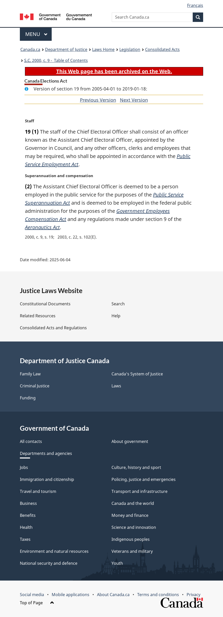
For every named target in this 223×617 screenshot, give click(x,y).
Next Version (134, 100)
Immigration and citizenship (47, 479)
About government (130, 441)
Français (195, 5)
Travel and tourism (38, 491)
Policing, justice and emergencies (144, 479)
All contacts (31, 441)
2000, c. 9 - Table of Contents (56, 60)
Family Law (30, 374)
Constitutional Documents (45, 304)
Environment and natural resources (54, 551)
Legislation (129, 49)
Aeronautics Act (42, 227)
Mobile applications (70, 594)
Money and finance (130, 515)
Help (116, 316)
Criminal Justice (34, 386)
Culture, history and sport (136, 467)
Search (118, 304)
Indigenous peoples (131, 539)
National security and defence (48, 563)
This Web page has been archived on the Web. (114, 71)
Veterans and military (132, 551)
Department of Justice (66, 49)
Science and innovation (134, 527)
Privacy (193, 594)
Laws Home (103, 49)
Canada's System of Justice (137, 374)
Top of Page (37, 603)
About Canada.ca (113, 594)
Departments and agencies (46, 453)
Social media (32, 594)
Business (28, 503)
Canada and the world (133, 503)
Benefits (28, 515)
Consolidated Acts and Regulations (53, 328)
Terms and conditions (158, 594)
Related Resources (37, 316)
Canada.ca (30, 49)
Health (26, 527)
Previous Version (98, 100)
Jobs (24, 467)
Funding (28, 398)
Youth (117, 563)
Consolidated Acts (162, 49)
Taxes (25, 539)
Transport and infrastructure (140, 491)
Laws (116, 386)
